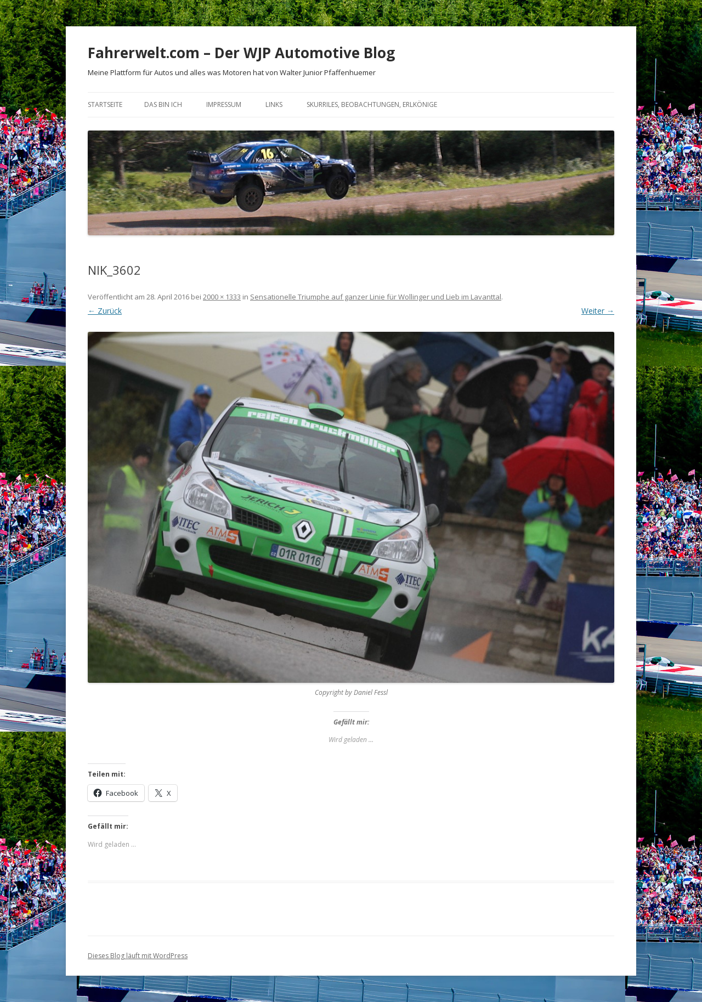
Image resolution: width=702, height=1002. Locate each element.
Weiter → (597, 310)
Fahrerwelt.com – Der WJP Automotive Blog (241, 53)
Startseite (105, 104)
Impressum (223, 104)
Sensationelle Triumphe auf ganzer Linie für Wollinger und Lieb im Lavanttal (375, 297)
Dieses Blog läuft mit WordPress (138, 955)
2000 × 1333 (222, 297)
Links (273, 104)
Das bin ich (163, 104)
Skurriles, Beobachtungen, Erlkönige (372, 104)
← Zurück (105, 310)
